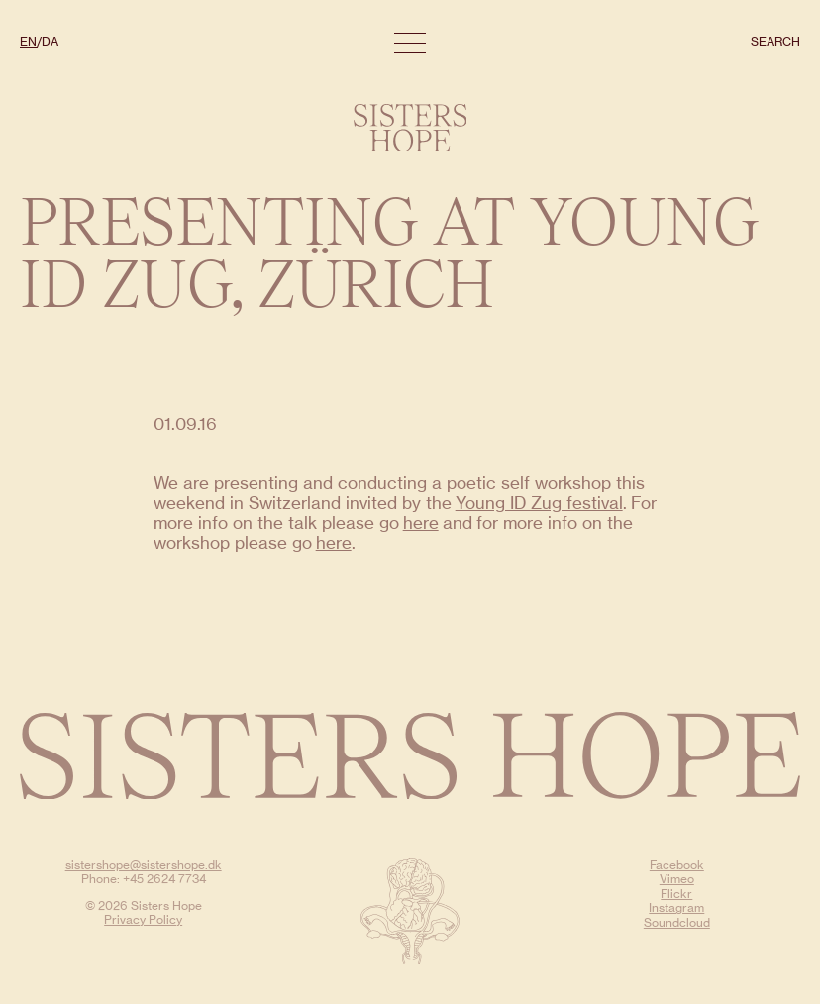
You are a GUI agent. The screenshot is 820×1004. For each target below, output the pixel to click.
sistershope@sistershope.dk (143, 864)
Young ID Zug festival (539, 503)
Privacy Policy (143, 919)
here (421, 523)
